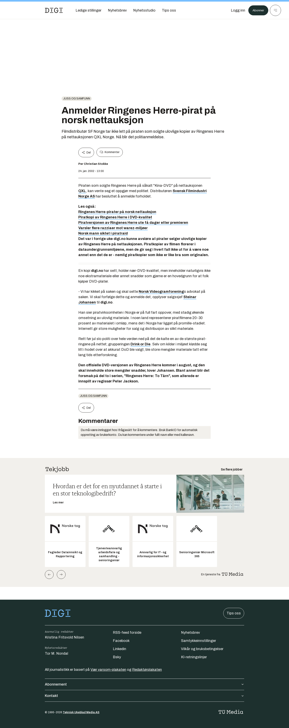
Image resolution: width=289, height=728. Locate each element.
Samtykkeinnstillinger (198, 641)
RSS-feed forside (127, 633)
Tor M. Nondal (56, 653)
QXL (82, 191)
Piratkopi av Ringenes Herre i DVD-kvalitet (115, 217)
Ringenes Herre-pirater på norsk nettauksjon (117, 212)
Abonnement (144, 684)
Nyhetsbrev (190, 633)
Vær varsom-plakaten (108, 670)
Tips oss (234, 613)
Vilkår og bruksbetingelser (202, 649)
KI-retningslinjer (194, 657)
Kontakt (144, 696)
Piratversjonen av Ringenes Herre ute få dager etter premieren (133, 223)
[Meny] (275, 10)
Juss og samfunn (76, 98)
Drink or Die (140, 344)
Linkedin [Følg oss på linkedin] (119, 649)
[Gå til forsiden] (54, 10)
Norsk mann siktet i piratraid (103, 233)
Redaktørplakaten (147, 670)
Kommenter (109, 152)
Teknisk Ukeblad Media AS (81, 712)
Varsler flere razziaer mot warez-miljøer (113, 228)
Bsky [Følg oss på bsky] (117, 657)
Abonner (257, 10)
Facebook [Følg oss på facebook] (121, 641)
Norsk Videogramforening (161, 292)
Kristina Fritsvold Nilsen (64, 637)
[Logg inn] (236, 10)
